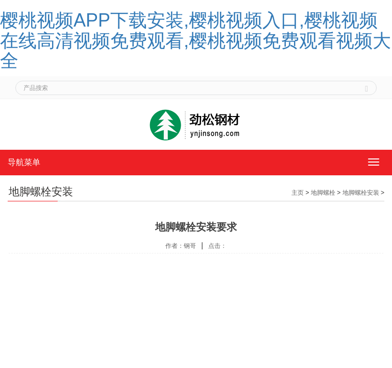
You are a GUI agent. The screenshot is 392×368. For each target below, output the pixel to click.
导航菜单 (24, 162)
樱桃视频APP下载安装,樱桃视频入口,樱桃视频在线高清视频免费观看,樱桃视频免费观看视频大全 (195, 40)
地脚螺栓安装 (360, 192)
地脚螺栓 (323, 192)
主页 (297, 192)
